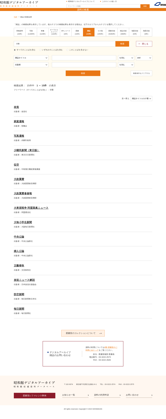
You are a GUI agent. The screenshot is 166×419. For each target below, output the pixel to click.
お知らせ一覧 (68, 401)
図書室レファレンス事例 (34, 402)
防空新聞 (19, 300)
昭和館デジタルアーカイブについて (82, 2)
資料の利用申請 (101, 401)
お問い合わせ (132, 401)
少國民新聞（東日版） (27, 156)
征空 (16, 170)
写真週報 (19, 142)
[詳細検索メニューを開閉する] (144, 50)
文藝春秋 (19, 271)
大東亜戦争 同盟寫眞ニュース (31, 214)
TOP (15, 23)
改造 (16, 113)
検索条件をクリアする (141, 79)
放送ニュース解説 (24, 286)
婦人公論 (19, 257)
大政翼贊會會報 (23, 199)
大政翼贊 (19, 185)
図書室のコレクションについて (81, 339)
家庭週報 (19, 127)
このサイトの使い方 (110, 2)
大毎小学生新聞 (23, 228)
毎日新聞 (19, 314)
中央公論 (19, 242)
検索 (140, 7)
